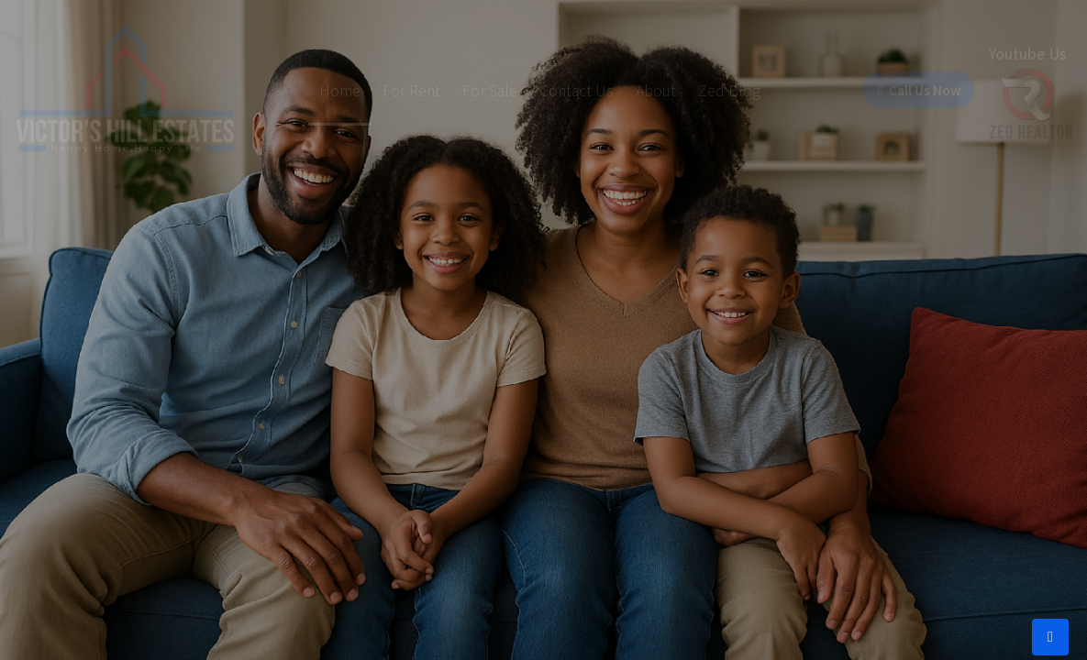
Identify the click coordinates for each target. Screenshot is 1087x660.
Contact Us (556, 90)
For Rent (391, 90)
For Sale (469, 90)
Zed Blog (709, 90)
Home (319, 90)
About (636, 90)
